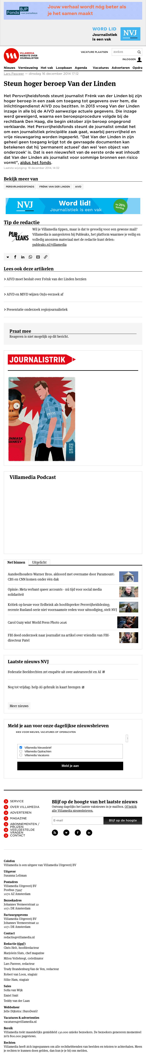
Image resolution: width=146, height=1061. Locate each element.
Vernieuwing (28, 68)
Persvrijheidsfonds (20, 186)
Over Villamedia (24, 807)
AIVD (78, 186)
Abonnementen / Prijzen (24, 825)
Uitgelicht (39, 562)
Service (17, 801)
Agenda (81, 68)
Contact (17, 835)
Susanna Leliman (15, 876)
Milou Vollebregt (15, 958)
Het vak (47, 68)
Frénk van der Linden (54, 186)
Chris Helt (10, 948)
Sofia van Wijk (13, 990)
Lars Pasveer (14, 73)
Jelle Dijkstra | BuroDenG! (21, 1011)
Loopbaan (64, 68)
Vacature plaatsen (94, 52)
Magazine (18, 818)
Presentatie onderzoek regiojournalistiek (37, 309)
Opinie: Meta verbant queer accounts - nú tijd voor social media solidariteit (55, 592)
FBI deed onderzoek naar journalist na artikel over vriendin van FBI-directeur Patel (59, 637)
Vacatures (101, 68)
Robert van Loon (15, 974)
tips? (21, 944)
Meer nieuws (19, 706)
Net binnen (16, 562)
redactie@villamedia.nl (19, 937)
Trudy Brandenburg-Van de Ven (24, 969)
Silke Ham (10, 980)
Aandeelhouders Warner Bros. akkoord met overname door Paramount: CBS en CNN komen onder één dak (61, 576)
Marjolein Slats (14, 953)
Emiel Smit (11, 995)
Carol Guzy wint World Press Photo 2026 (37, 622)
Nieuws (9, 68)
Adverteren (121, 68)
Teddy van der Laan (17, 1001)
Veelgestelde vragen (22, 831)
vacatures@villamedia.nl (20, 1022)
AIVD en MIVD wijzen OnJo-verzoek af (35, 294)
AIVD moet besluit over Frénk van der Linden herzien (46, 279)
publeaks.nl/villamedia (49, 244)
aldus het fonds (35, 162)
